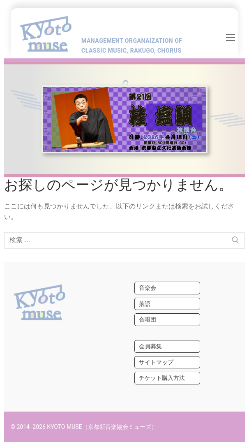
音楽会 (147, 288)
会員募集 (150, 346)
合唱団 (147, 319)
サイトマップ (156, 362)
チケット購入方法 (162, 378)
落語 (144, 304)
